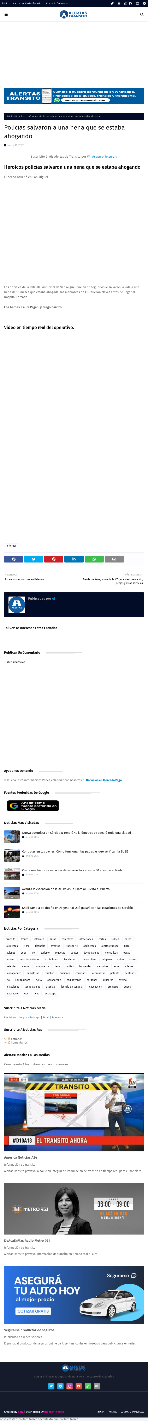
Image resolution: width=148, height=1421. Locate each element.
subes (127, 986)
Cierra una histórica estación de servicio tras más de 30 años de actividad (73, 870)
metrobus (102, 966)
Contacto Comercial (57, 3)
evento (123, 980)
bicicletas (69, 959)
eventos (55, 946)
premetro (113, 986)
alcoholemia (51, 959)
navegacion (95, 986)
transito (10, 939)
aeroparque (54, 980)
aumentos (12, 946)
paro (127, 946)
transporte (72, 946)
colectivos (67, 939)
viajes (132, 959)
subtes (115, 939)
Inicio (5, 3)
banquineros (42, 966)
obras (126, 952)
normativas (111, 952)
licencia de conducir (71, 986)
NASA (39, 980)
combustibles (88, 959)
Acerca (113, 1411)
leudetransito (32, 986)
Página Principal (16, 116)
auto (116, 966)
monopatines (13, 973)
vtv (33, 952)
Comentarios (18, 1042)
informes (33, 116)
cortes (102, 939)
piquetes (60, 952)
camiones (81, 973)
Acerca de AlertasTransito (27, 3)
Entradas (15, 1039)
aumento (65, 973)
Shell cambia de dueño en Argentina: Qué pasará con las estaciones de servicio (77, 908)
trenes (24, 939)
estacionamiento (29, 959)
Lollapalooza (22, 980)
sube (23, 952)
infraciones (12, 986)
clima (26, 946)
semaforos (33, 973)
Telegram (111, 156)
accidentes (89, 946)
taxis (57, 966)
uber (27, 993)
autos (53, 939)
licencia (50, 986)
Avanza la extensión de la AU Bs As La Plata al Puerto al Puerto (66, 889)
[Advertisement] (74, 52)
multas (70, 966)
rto (8, 980)
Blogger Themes (54, 1411)
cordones (92, 980)
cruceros (108, 980)
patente (114, 973)
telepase (107, 959)
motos (25, 966)
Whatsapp (94, 156)
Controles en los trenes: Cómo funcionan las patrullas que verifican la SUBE (75, 851)
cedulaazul (98, 973)
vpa (37, 993)
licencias (40, 946)
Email (46, 1017)
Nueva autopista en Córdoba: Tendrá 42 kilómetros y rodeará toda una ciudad (76, 833)
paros (128, 939)
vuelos (74, 952)
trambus (49, 973)
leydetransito (91, 952)
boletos (128, 966)
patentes (11, 966)
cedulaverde (74, 980)
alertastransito (110, 946)
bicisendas (85, 966)
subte (120, 959)
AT (53, 598)
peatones (130, 973)
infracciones (86, 939)
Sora (21, 1411)
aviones (10, 952)
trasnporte (12, 993)
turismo (45, 952)
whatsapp (50, 993)
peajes (10, 959)
